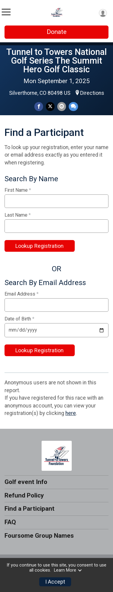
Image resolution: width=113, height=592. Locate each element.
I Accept (55, 582)
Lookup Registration (39, 246)
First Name (18, 190)
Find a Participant (30, 508)
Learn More (68, 570)
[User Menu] (103, 13)
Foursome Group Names (39, 535)
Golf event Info (26, 481)
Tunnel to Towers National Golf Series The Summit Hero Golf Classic (56, 60)
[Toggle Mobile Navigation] (6, 12)
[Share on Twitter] (50, 106)
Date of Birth (19, 319)
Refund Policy (24, 495)
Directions (92, 93)
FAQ (10, 522)
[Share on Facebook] (38, 106)
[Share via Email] (61, 106)
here (70, 413)
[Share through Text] (73, 106)
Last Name (18, 215)
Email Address (22, 294)
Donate (57, 31)
